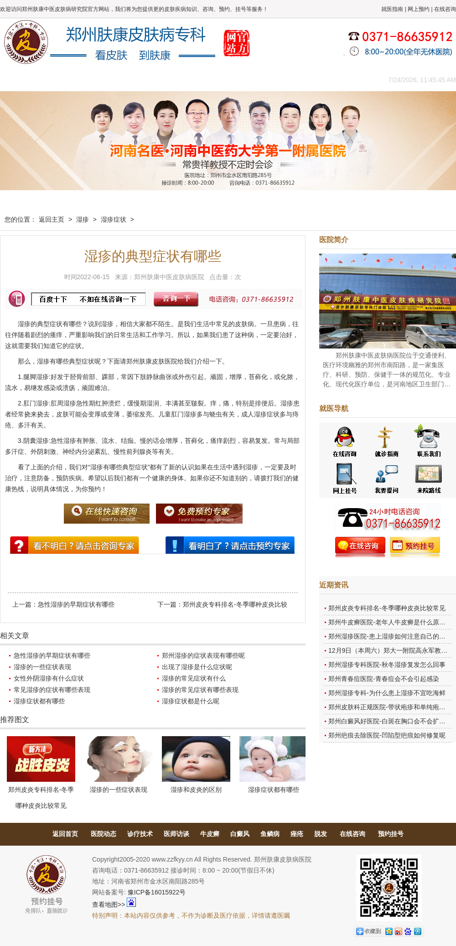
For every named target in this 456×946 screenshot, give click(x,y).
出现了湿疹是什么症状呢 (197, 667)
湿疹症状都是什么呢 (190, 701)
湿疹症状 (113, 219)
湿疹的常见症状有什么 (194, 678)
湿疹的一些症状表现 (42, 667)
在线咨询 (445, 9)
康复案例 (266, 79)
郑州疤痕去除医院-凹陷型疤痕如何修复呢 (387, 735)
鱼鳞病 (270, 833)
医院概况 (61, 79)
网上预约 (419, 9)
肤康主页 (20, 79)
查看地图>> (108, 904)
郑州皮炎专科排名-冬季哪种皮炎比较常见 (387, 608)
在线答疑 (225, 79)
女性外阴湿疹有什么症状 (49, 678)
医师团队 (102, 79)
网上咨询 (307, 79)
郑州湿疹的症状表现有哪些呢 (203, 655)
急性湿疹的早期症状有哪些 (76, 604)
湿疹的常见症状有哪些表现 (200, 689)
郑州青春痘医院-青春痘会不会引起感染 (383, 678)
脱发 (320, 833)
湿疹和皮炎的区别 (196, 789)
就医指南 (392, 9)
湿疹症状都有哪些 (39, 701)
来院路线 (348, 79)
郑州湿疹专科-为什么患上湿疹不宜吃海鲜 (387, 693)
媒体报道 (143, 79)
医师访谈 (176, 833)
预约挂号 (391, 833)
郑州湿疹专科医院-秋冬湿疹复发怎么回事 (387, 664)
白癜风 (239, 833)
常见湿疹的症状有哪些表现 (52, 689)
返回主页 (51, 219)
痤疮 (296, 833)
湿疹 (82, 219)
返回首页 (65, 833)
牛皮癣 (209, 833)
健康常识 (184, 79)
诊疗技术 (140, 833)
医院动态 (103, 833)
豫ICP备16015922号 (157, 892)
